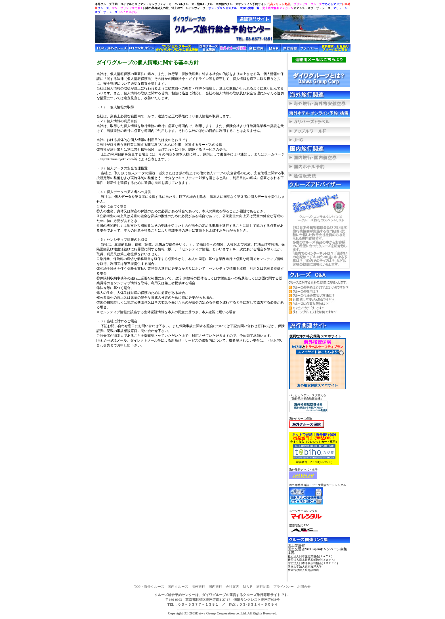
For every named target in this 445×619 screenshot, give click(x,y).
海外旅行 (198, 587)
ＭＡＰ (248, 587)
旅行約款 (263, 587)
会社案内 (232, 587)
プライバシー (283, 587)
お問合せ (304, 587)
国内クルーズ (178, 587)
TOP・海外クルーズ (149, 587)
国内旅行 (215, 587)
